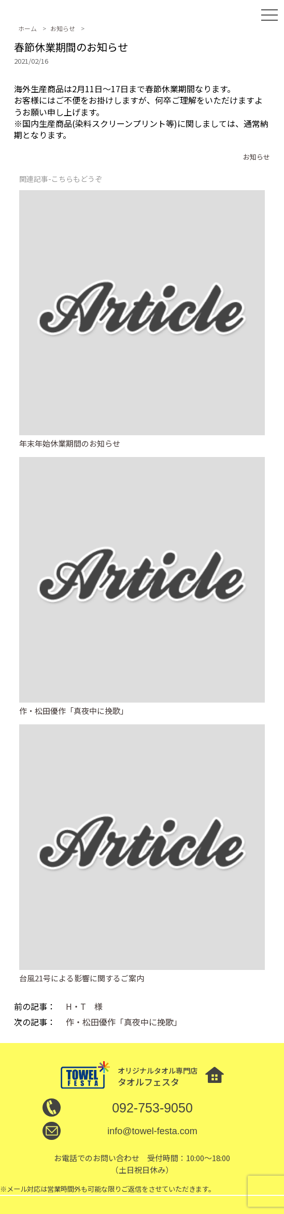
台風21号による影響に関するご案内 (81, 978)
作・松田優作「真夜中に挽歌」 (73, 710)
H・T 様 (84, 1006)
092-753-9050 (152, 1108)
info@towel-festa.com (152, 1131)
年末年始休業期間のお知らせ (69, 443)
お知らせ (256, 157)
